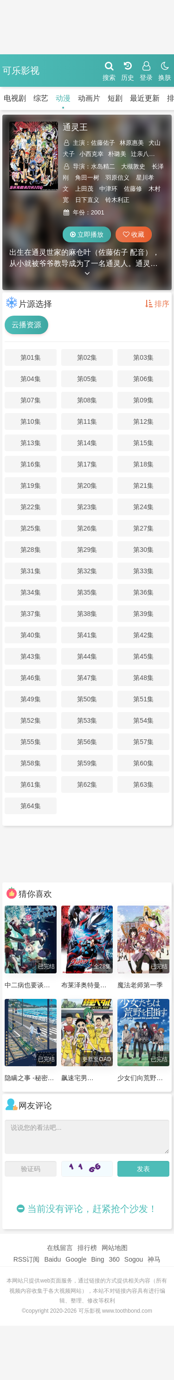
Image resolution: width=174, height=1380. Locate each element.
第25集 (30, 528)
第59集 (87, 763)
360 (114, 1259)
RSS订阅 (26, 1259)
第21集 (143, 485)
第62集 (87, 784)
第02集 (87, 357)
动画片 (74, 98)
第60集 (143, 763)
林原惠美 (132, 142)
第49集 (30, 699)
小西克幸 (91, 153)
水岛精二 (103, 166)
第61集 (30, 784)
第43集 (30, 656)
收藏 (133, 234)
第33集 (143, 571)
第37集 (30, 613)
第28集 (30, 549)
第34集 (30, 592)
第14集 (87, 443)
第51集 (143, 699)
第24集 (143, 507)
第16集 (30, 464)
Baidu (52, 1259)
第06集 (143, 378)
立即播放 (86, 234)
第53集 (87, 720)
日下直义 (87, 199)
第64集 (30, 806)
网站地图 (115, 1247)
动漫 (48, 98)
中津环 (108, 188)
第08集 (87, 400)
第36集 (143, 592)
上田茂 (84, 188)
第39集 (143, 613)
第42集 (143, 635)
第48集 (143, 677)
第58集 (30, 763)
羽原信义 (117, 177)
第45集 (143, 656)
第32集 (87, 571)
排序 (157, 304)
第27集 (143, 528)
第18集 (143, 464)
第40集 (30, 635)
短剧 (100, 98)
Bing (97, 1259)
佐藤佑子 (103, 142)
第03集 (143, 357)
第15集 (143, 443)
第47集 (87, 677)
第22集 (30, 507)
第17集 (87, 464)
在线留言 (60, 1247)
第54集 (143, 720)
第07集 (30, 400)
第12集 (143, 421)
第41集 (87, 635)
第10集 (30, 421)
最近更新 (130, 98)
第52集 (30, 720)
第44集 (87, 656)
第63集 (143, 784)
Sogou (133, 1259)
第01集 (30, 357)
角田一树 (87, 177)
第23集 (87, 507)
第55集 (30, 741)
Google (75, 1259)
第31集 (30, 571)
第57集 (143, 741)
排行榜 (87, 1247)
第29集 (87, 549)
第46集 (30, 677)
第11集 (87, 421)
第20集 (87, 485)
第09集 (143, 400)
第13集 (30, 443)
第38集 (87, 613)
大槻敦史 (133, 166)
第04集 (30, 378)
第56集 (87, 741)
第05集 (87, 378)
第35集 (87, 592)
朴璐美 (117, 153)
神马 (154, 1259)
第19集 (30, 485)
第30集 (143, 549)
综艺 (26, 98)
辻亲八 (140, 153)
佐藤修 (133, 188)
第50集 (87, 699)
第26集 (87, 528)
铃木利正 (117, 199)
